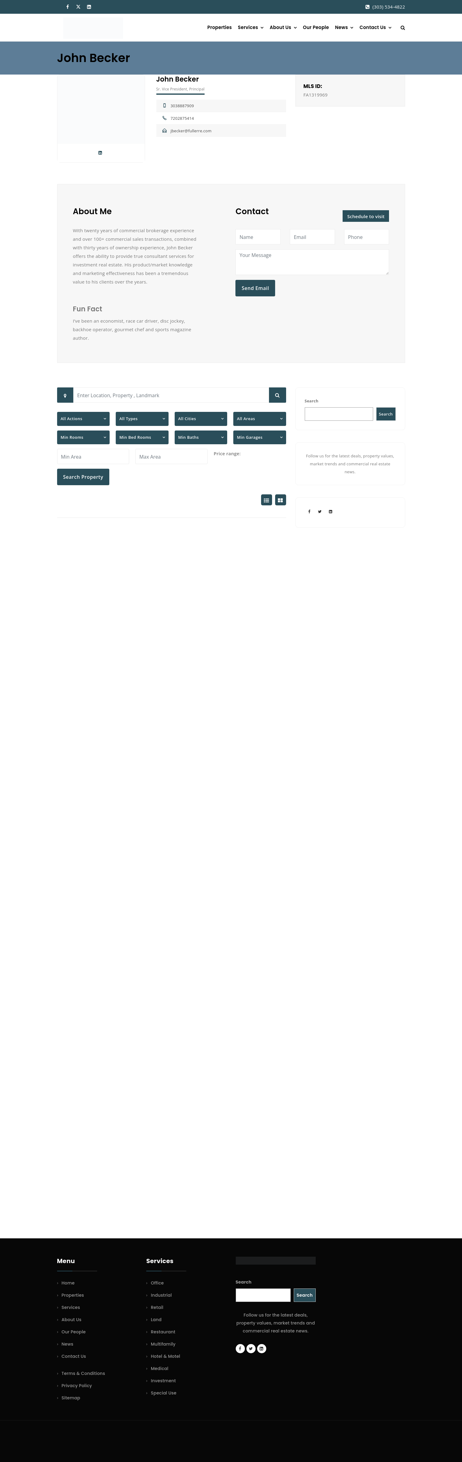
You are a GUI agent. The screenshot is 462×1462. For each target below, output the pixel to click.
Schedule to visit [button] (365, 216)
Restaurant (163, 1332)
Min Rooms (72, 437)
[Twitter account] (320, 511)
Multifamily (163, 1344)
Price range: (227, 453)
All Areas (246, 418)
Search (311, 401)
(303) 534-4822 (389, 7)
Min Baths (188, 437)
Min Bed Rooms (135, 437)
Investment (163, 1381)
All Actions (71, 418)
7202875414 (182, 118)
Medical (159, 1368)
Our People (316, 27)
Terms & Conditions (83, 1373)
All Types (128, 418)
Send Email (255, 288)
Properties (219, 27)
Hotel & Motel (165, 1356)
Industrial (161, 1295)
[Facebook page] (309, 511)
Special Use (163, 1393)
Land (156, 1320)
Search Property (83, 477)
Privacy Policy (77, 1386)
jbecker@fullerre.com (190, 131)
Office (157, 1283)
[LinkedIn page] (330, 511)
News (341, 27)
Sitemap (71, 1398)
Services (248, 27)
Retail (157, 1307)
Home (68, 1283)
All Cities (187, 418)
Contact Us (373, 27)
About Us (280, 27)
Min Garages (250, 437)
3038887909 (182, 105)
